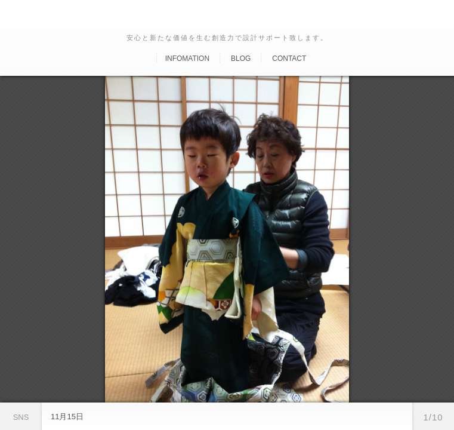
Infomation (187, 58)
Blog (241, 58)
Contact (289, 58)
